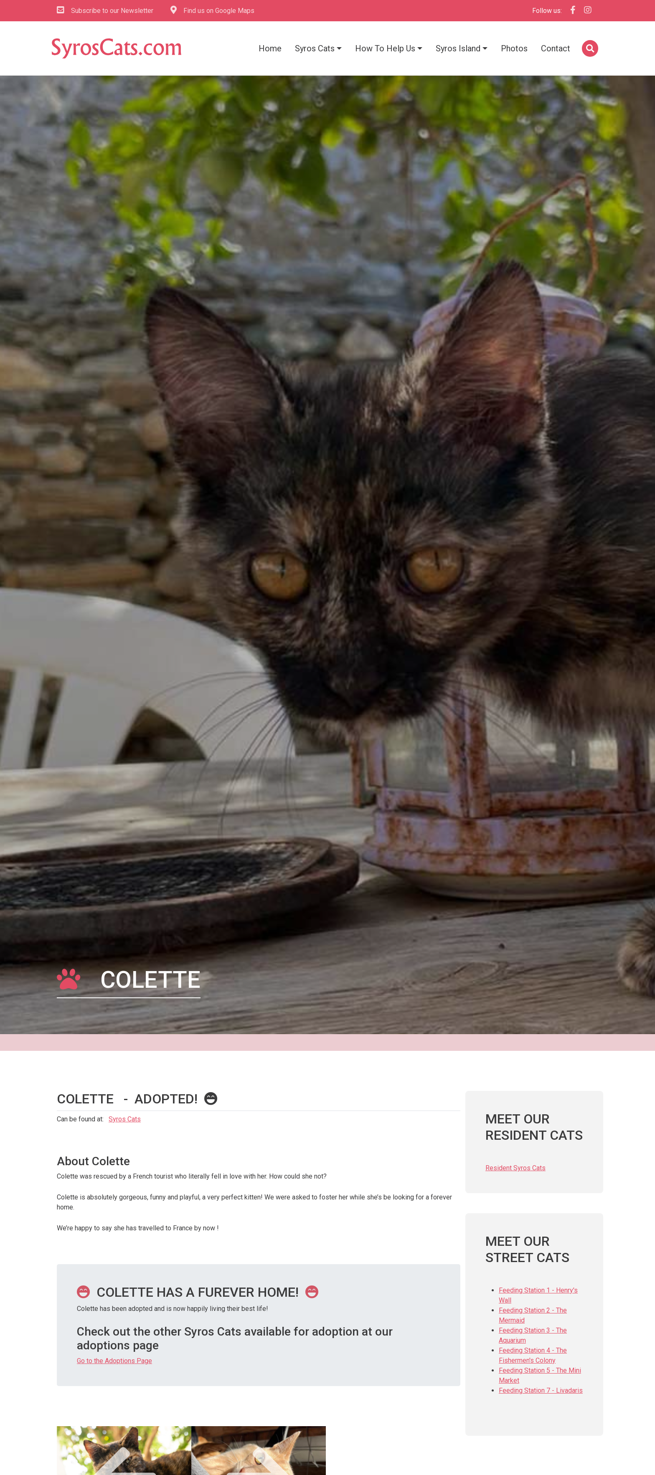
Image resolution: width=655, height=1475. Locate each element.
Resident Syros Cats (515, 1168)
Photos (514, 48)
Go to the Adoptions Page (114, 1361)
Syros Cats (315, 48)
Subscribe (105, 11)
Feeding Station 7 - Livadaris (541, 1390)
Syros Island (458, 48)
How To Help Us (385, 48)
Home (270, 48)
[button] (589, 48)
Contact (555, 48)
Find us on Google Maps (212, 10)
